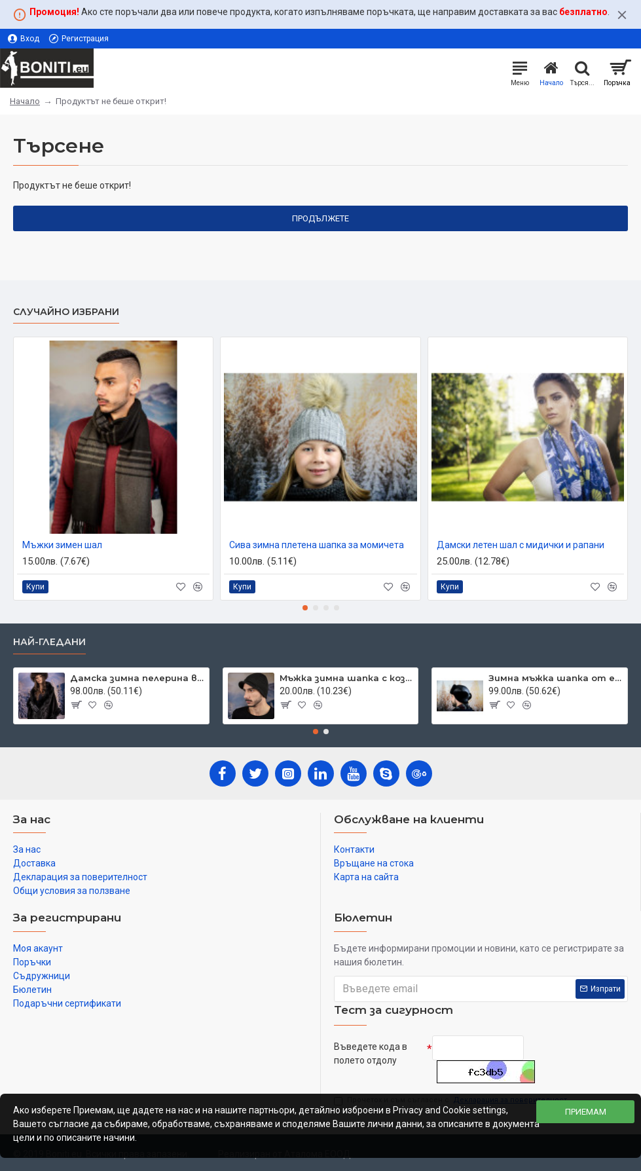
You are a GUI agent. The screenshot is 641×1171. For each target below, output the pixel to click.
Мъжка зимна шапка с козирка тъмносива (347, 678)
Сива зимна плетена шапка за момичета (316, 545)
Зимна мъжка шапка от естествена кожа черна (555, 678)
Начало (25, 101)
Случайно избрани (66, 312)
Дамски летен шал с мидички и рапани (520, 545)
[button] (305, 607)
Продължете (320, 218)
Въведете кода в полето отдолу (370, 1053)
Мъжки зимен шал (62, 545)
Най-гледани (49, 642)
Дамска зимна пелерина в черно (137, 678)
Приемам (585, 1112)
